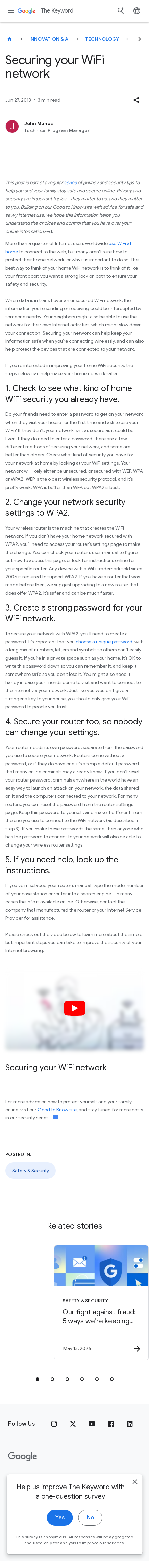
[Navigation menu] (11, 11)
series (70, 182)
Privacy (18, 1478)
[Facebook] (111, 1424)
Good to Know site (57, 1110)
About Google (79, 1478)
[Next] (139, 39)
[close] (134, 1507)
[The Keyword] (9, 39)
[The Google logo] (22, 1457)
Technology (102, 39)
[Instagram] (54, 1424)
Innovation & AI (49, 39)
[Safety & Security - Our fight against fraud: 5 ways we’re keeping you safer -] (80, 1302)
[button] (136, 99)
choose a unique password (104, 642)
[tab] (37, 1379)
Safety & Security (30, 1171)
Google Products (31, 1497)
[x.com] (73, 1424)
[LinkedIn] (130, 1424)
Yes (60, 1543)
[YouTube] (92, 1424)
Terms (44, 1478)
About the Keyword (88, 1497)
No (90, 1543)
